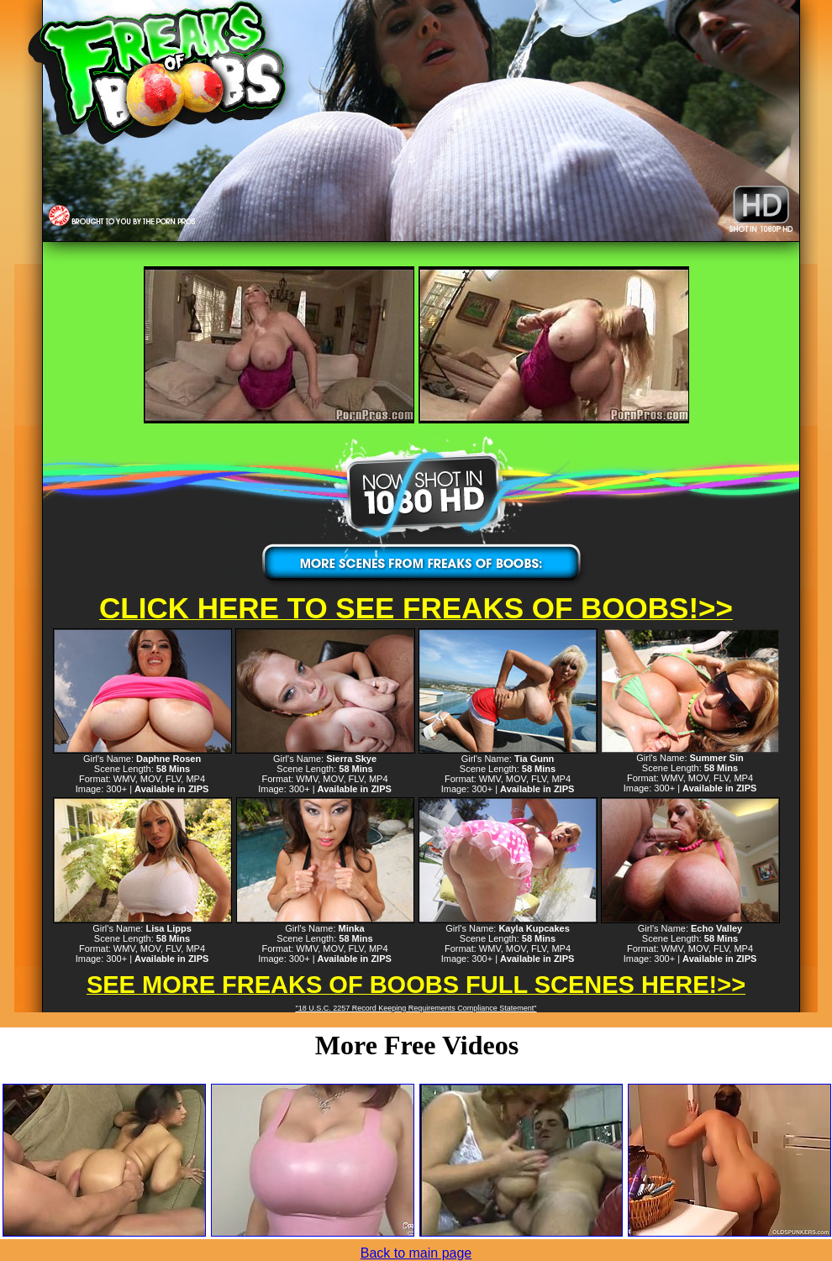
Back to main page (416, 1253)
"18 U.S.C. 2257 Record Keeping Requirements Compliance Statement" (415, 1008)
